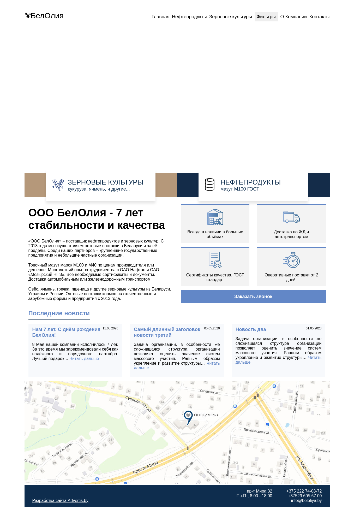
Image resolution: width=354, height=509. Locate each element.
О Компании (293, 16)
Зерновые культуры (230, 16)
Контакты (319, 16)
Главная (161, 16)
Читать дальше (84, 358)
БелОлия (44, 15)
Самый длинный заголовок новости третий (167, 332)
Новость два (251, 329)
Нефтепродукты (189, 16)
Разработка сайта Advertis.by (60, 500)
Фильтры (266, 16)
